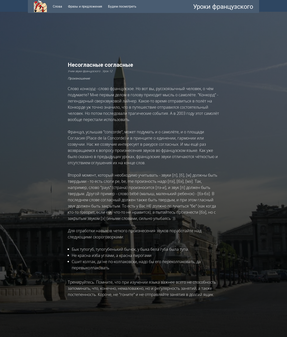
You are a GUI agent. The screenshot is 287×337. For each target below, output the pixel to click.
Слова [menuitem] (57, 6)
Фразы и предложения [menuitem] (85, 6)
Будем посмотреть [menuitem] (122, 6)
